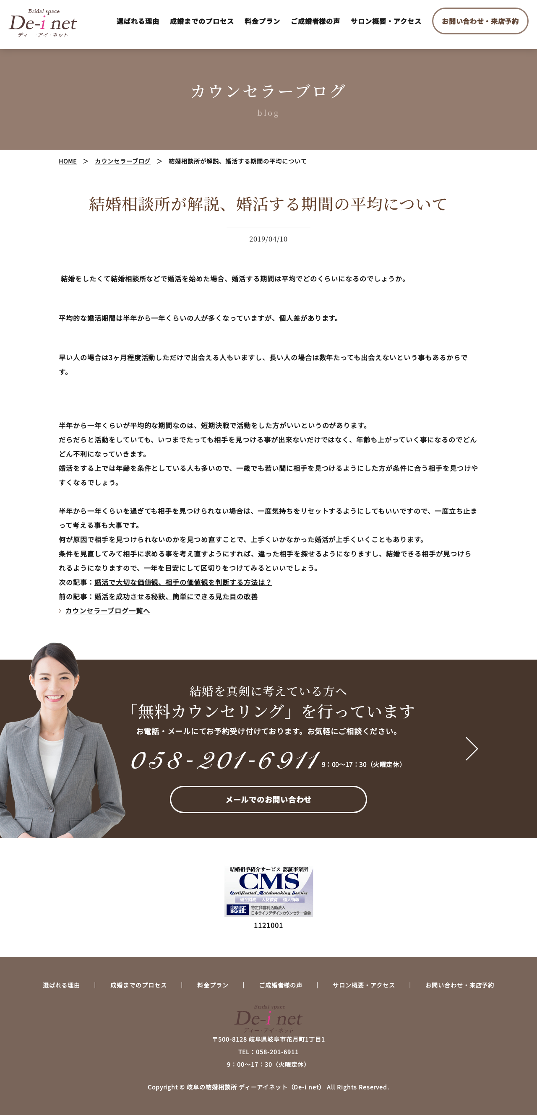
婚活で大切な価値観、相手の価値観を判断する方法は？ (183, 582)
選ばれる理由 (138, 21)
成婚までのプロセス (202, 21)
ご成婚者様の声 (316, 21)
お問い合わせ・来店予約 (480, 21)
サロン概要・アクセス (386, 21)
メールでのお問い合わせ (268, 799)
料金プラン (262, 21)
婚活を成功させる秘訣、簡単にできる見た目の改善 (176, 596)
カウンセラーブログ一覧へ (107, 611)
